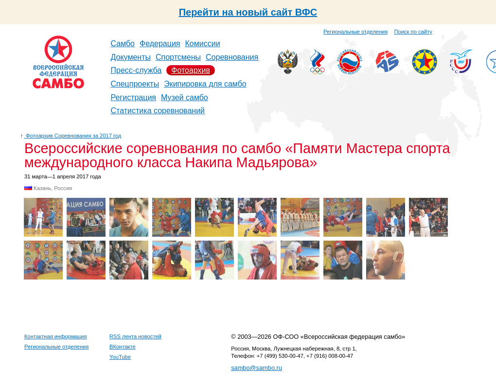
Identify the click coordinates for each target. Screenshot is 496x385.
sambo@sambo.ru (256, 367)
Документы (131, 57)
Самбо (123, 43)
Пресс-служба (136, 70)
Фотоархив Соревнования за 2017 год (73, 136)
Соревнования (232, 57)
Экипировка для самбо (205, 84)
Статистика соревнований (158, 110)
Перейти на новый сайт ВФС (248, 12)
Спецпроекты (135, 84)
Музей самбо (184, 97)
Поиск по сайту (413, 32)
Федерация (160, 43)
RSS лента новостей (135, 336)
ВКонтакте (122, 347)
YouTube (120, 357)
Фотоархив (190, 70)
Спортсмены (178, 57)
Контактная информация (55, 336)
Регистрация (134, 97)
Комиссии (202, 43)
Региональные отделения (355, 32)
